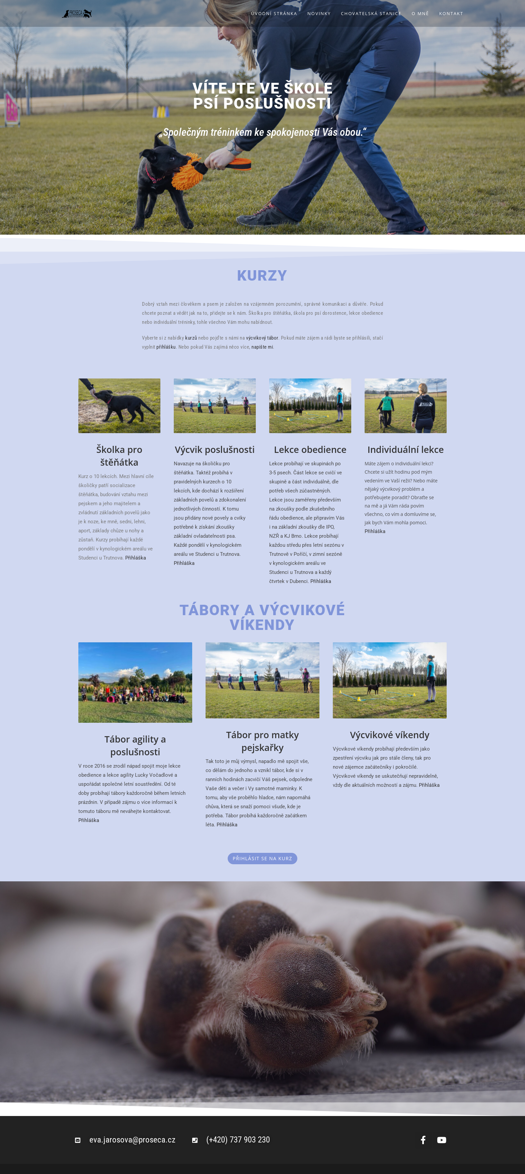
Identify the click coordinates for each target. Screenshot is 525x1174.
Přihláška (135, 558)
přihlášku (166, 347)
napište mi (262, 347)
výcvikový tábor (262, 338)
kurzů (191, 338)
